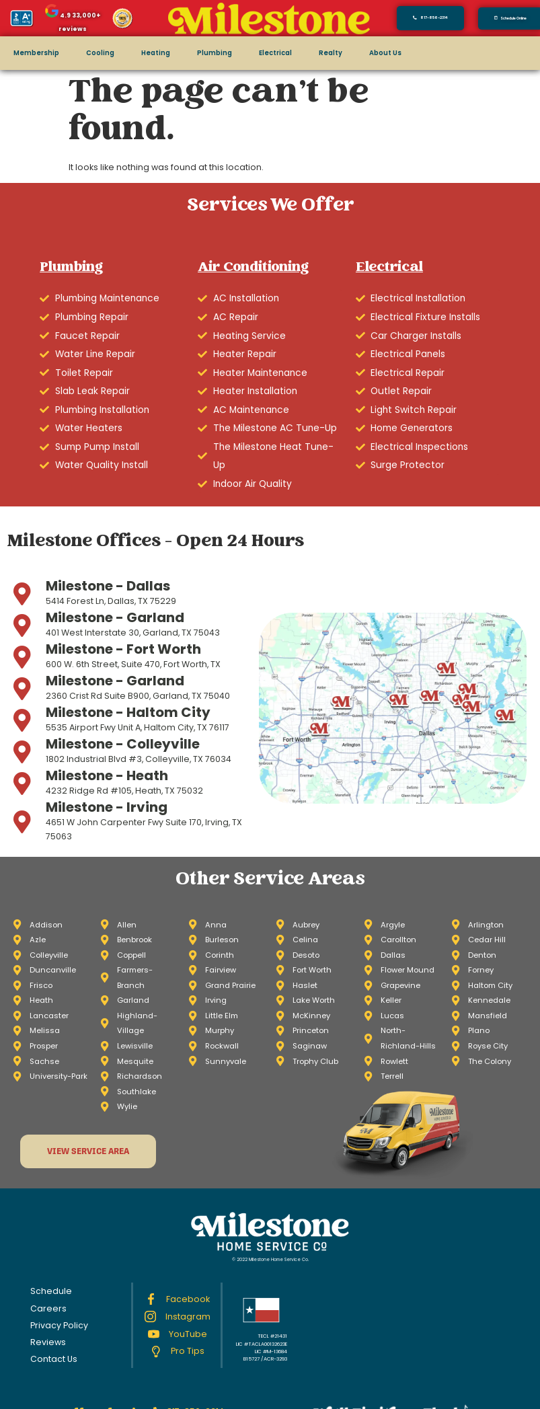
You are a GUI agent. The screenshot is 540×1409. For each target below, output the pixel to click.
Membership (36, 52)
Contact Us (53, 1359)
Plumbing (214, 52)
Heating (155, 52)
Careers (48, 1308)
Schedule (51, 1291)
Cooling (100, 52)
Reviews (48, 1342)
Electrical (275, 52)
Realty (330, 52)
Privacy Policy (59, 1325)
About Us (385, 52)
